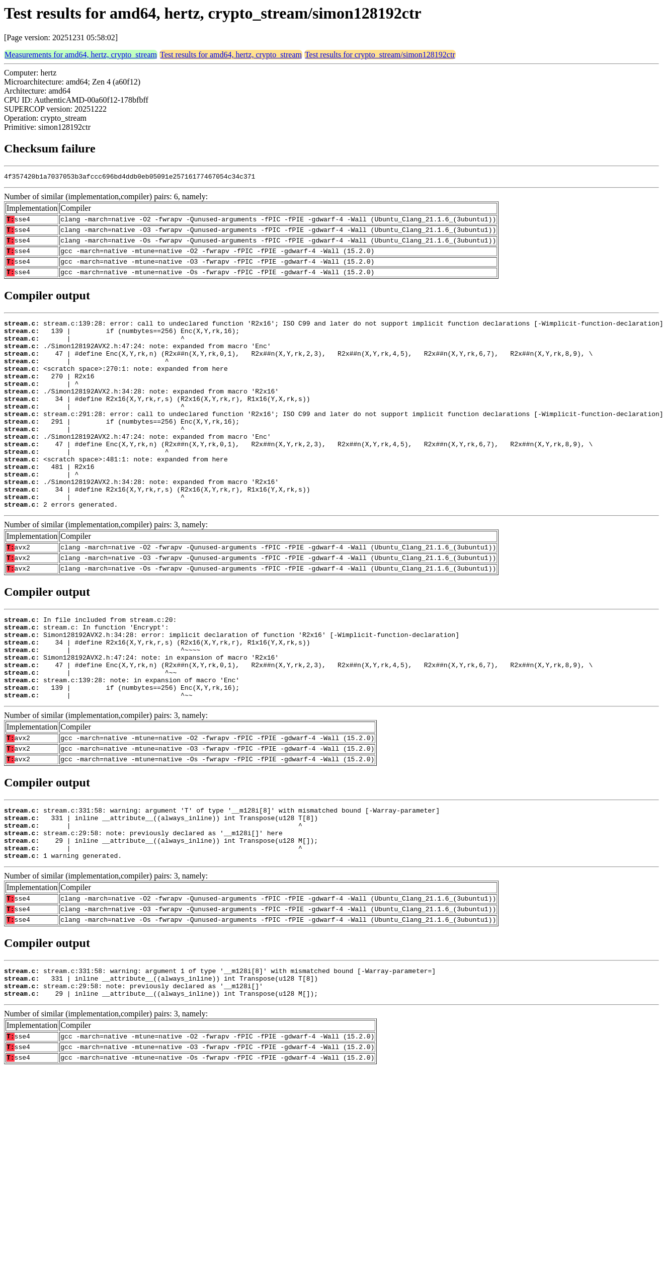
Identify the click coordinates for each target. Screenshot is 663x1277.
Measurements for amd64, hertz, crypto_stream (81, 54)
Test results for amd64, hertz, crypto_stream (231, 54)
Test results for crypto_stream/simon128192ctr (380, 54)
